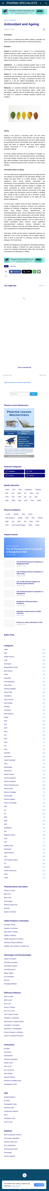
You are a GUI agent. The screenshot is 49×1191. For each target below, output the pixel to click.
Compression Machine (11, 1111)
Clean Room (24, 685)
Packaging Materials (10, 984)
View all (41, 285)
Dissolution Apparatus (11, 1059)
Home (6, 20)
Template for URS (9, 1118)
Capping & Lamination (11, 928)
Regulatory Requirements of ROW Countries (29, 612)
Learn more (15, 1186)
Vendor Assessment (24, 871)
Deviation (38, 489)
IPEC (19, 521)
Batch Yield (7, 897)
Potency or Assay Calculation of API (29, 622)
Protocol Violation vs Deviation (13, 1032)
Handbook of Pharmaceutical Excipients (27, 602)
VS (24, 864)
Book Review (24, 671)
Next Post (43, 375)
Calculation (24, 678)
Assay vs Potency (9, 1007)
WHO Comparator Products (12, 1135)
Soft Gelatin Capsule (10, 966)
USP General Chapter (19, 525)
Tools (32, 500)
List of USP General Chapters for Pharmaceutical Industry (28, 582)
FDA (33, 518)
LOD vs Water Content (11, 1014)
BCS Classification (10, 1145)
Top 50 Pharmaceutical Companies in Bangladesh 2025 (30, 563)
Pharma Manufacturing (24, 785)
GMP (19, 493)
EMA (26, 518)
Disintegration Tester (10, 1084)
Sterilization (24, 849)
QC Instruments (9, 1070)
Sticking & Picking (9, 924)
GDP (6, 493)
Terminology (8, 1152)
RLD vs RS (7, 1003)
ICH (25, 493)
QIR (36, 497)
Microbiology (24, 767)
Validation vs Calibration (11, 1018)
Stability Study (24, 846)
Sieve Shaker (8, 1073)
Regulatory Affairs (24, 835)
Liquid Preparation (24, 760)
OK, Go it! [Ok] (39, 1185)
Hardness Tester (9, 1107)
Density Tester (8, 1063)
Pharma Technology (24, 803)
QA (25, 497)
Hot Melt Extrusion (9, 969)
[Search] (46, 3)
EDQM (20, 518)
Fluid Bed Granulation (11, 962)
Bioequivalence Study (24, 667)
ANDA (24, 650)
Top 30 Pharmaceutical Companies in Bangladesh (30, 592)
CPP (13, 489)
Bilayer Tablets (8, 973)
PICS (7, 525)
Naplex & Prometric (10, 912)
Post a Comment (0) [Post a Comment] (24, 367)
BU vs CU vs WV (9, 1011)
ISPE (31, 521)
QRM (13, 500)
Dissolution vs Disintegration (13, 1028)
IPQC (31, 493)
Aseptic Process (24, 657)
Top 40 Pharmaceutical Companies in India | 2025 (30, 573)
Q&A (24, 806)
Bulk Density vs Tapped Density (14, 1021)
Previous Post (7, 375)
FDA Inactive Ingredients (11, 1138)
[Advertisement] (24, 336)
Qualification (24, 828)
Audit (24, 660)
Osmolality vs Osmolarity (12, 1025)
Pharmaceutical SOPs (11, 1149)
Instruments (24, 757)
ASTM (30, 514)
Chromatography (24, 682)
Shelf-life (6, 908)
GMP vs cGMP (8, 996)
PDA (37, 521)
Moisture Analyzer (9, 1077)
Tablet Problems (24, 853)
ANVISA (16, 514)
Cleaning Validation (24, 689)
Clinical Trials (24, 692)
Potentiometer (8, 1055)
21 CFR (7, 514)
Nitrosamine (24, 771)
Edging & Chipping (10, 935)
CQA (19, 489)
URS (24, 856)
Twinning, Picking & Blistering (13, 942)
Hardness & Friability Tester (12, 1080)
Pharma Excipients (24, 778)
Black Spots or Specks (11, 932)
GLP (13, 493)
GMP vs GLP (8, 1000)
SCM (24, 839)
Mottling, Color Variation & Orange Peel (16, 946)
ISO (37, 493)
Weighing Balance (9, 1097)
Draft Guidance (10, 518)
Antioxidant (12, 20)
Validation (24, 867)
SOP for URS (8, 1122)
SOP (25, 500)
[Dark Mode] (41, 3)
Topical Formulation (10, 959)
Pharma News (24, 789)
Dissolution (24, 710)
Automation (24, 664)
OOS (6, 497)
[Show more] (6, 276)
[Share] (43, 29)
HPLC (24, 732)
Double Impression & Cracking (13, 939)
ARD (24, 653)
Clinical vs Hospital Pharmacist (13, 1036)
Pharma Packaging (24, 792)
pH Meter (7, 1048)
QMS (7, 500)
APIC (23, 514)
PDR (19, 497)
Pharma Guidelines (24, 782)
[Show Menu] (3, 3)
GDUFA (40, 518)
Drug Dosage (8, 901)
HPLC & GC (8, 1066)
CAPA (7, 489)
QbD (19, 500)
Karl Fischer (8, 1052)
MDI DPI (6, 980)
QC (30, 497)
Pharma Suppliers (24, 799)
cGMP (39, 500)
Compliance (28, 489)
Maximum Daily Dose (10, 905)
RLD (24, 831)
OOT (13, 497)
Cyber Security (24, 700)
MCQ (24, 764)
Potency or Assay (9, 890)
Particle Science (24, 774)
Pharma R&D (24, 796)
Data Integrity (24, 703)
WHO (30, 525)
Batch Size (7, 894)
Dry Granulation (9, 976)
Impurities (24, 753)
